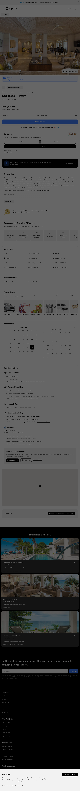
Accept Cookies (70, 775)
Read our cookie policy (8, 786)
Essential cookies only (21, 786)
